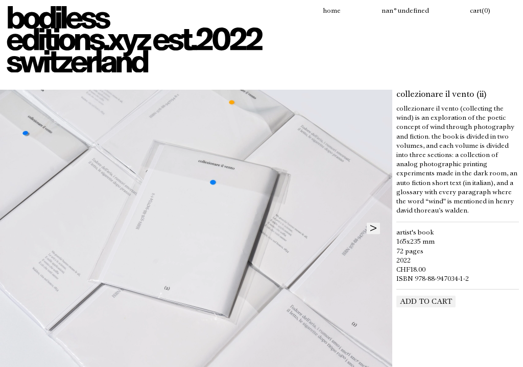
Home (332, 11)
